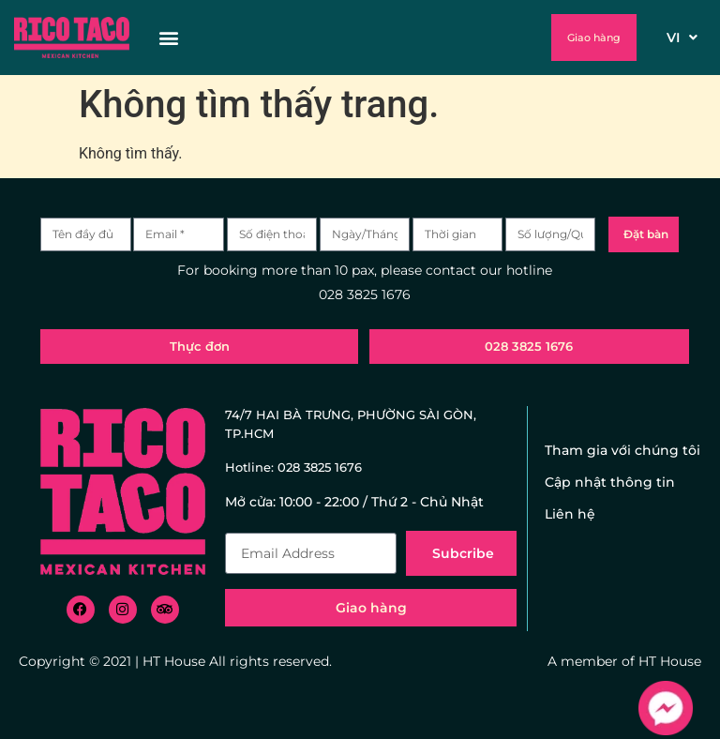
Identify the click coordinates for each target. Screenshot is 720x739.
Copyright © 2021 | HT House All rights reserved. (175, 661)
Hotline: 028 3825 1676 (293, 467)
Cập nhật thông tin (610, 482)
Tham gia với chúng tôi (622, 450)
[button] (342, 38)
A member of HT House (624, 661)
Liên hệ (570, 513)
